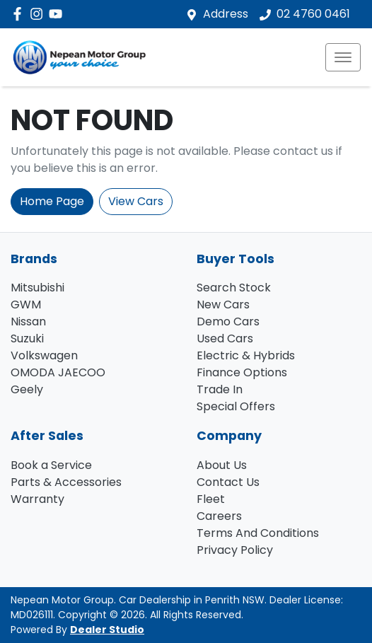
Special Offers (236, 406)
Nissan (28, 321)
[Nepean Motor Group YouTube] (58, 14)
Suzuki (27, 338)
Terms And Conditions (258, 533)
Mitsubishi (37, 287)
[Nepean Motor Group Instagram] (39, 14)
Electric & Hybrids (246, 355)
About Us (222, 465)
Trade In (220, 389)
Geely (27, 389)
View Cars (135, 201)
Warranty (37, 499)
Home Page (52, 201)
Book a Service (51, 465)
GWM (26, 304)
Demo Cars (228, 321)
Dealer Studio (107, 629)
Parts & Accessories (66, 482)
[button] (343, 57)
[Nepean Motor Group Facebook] (20, 14)
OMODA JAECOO (58, 372)
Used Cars (225, 338)
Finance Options (242, 372)
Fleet (211, 499)
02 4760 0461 (313, 14)
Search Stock (234, 287)
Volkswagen (44, 355)
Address (225, 14)
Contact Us (228, 482)
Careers (219, 516)
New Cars (223, 304)
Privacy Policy (235, 550)
